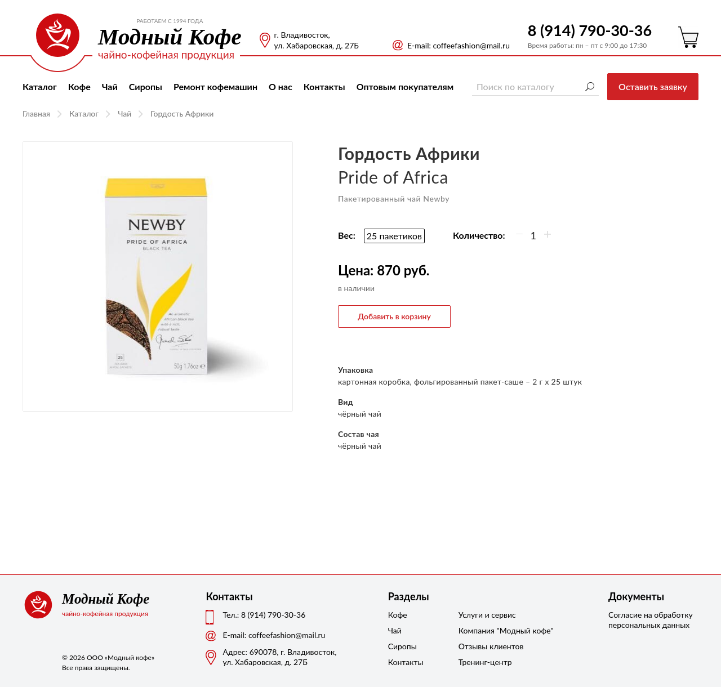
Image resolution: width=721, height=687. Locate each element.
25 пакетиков (394, 235)
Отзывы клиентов (487, 646)
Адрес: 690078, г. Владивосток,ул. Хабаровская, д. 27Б (279, 657)
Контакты (324, 86)
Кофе (79, 86)
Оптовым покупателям (405, 86)
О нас (280, 86)
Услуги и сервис (487, 614)
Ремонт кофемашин (215, 86)
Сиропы (145, 86)
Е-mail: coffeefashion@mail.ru (458, 45)
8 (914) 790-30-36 (590, 30)
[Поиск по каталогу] (535, 87)
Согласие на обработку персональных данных (650, 620)
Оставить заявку (652, 86)
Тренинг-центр (485, 662)
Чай (110, 86)
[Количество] (533, 235)
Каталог (40, 86)
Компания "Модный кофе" (487, 630)
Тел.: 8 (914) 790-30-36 (263, 614)
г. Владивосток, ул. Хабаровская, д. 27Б (316, 40)
